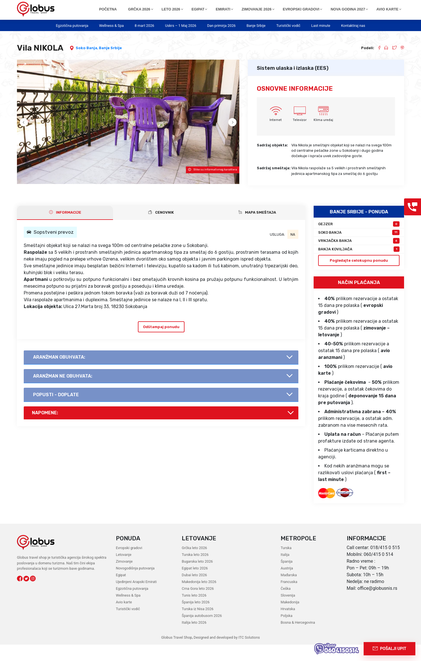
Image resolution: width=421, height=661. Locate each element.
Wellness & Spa (111, 25)
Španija (286, 578)
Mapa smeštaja (257, 229)
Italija (285, 571)
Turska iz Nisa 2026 (197, 625)
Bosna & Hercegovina (298, 639)
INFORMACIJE (65, 229)
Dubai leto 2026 (194, 591)
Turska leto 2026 (195, 571)
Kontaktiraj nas (353, 25)
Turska (286, 564)
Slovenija (288, 612)
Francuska (289, 598)
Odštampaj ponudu (161, 343)
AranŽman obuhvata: (59, 373)
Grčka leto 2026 (194, 564)
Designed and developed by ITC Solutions (226, 654)
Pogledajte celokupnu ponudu (359, 277)
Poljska (286, 632)
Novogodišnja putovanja (135, 584)
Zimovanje (124, 578)
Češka (285, 605)
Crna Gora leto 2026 (198, 605)
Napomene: (45, 429)
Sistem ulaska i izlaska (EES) (293, 68)
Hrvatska (288, 625)
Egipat (121, 591)
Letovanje (123, 571)
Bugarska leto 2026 (197, 578)
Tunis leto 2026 (194, 612)
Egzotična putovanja (72, 25)
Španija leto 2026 (195, 618)
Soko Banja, (87, 48)
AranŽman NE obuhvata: (62, 392)
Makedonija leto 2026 (199, 598)
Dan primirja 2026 (221, 25)
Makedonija (290, 618)
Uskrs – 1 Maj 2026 (180, 25)
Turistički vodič (288, 25)
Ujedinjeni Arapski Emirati (136, 598)
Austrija (287, 584)
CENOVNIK (161, 229)
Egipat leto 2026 (195, 584)
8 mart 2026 (144, 25)
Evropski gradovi (129, 564)
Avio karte (124, 618)
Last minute (320, 25)
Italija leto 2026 (194, 639)
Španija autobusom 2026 (202, 632)
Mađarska (289, 591)
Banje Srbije (255, 25)
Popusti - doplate (56, 411)
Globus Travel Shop (176, 654)
